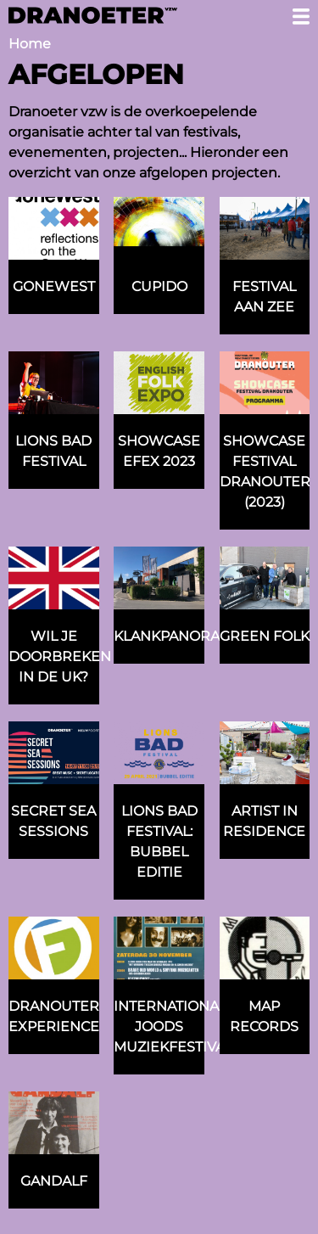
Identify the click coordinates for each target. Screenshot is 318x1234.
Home (29, 44)
